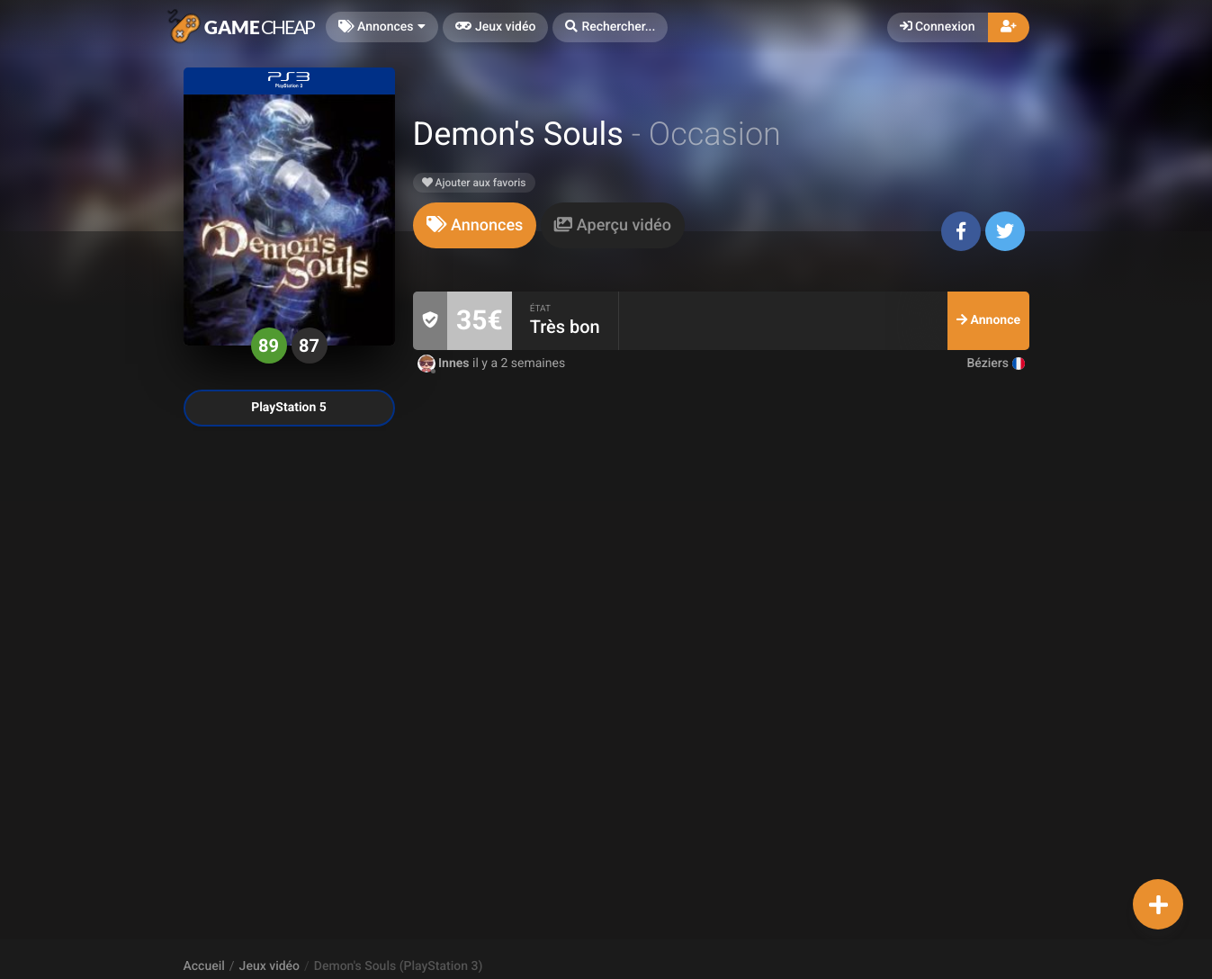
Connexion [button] (937, 27)
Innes (445, 363)
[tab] (475, 225)
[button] (610, 27)
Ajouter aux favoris (474, 182)
